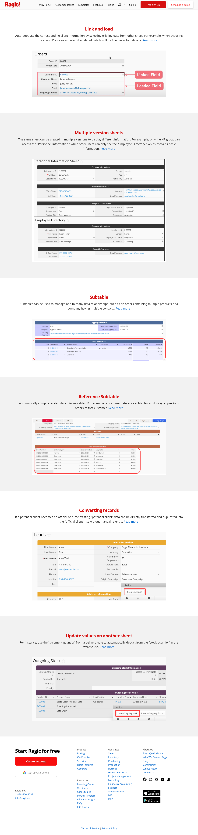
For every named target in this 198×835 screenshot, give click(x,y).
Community (149, 764)
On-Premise (83, 757)
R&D (110, 799)
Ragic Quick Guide (153, 753)
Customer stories (64, 4)
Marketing (113, 780)
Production (114, 764)
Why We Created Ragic (155, 757)
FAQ (79, 803)
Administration (116, 791)
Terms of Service (90, 828)
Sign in (133, 4)
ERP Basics (83, 807)
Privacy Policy (109, 828)
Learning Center (86, 784)
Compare (82, 768)
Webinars (82, 788)
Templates (83, 4)
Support (112, 787)
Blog (145, 761)
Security (81, 761)
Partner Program (86, 795)
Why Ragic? (45, 4)
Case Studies (84, 791)
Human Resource (117, 772)
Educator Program (87, 799)
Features (98, 4)
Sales (111, 753)
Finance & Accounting (120, 783)
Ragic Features (85, 764)
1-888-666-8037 (24, 794)
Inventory (113, 757)
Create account (36, 761)
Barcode (112, 768)
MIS (110, 795)
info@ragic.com (23, 798)
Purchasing (114, 761)
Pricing (110, 4)
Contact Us (149, 772)
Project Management (119, 776)
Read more (149, 40)
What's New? (150, 768)
